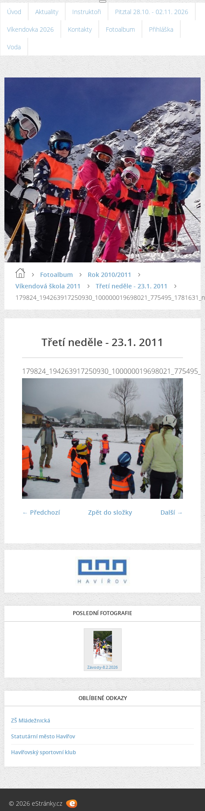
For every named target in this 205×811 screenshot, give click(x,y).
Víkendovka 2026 (30, 29)
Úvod (14, 11)
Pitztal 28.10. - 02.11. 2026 (151, 11)
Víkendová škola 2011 (48, 286)
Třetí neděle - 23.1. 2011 (132, 286)
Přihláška (161, 29)
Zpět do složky (110, 512)
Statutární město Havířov (43, 736)
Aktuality (46, 11)
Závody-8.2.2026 (102, 667)
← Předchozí (41, 512)
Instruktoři (86, 11)
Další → (171, 512)
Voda (14, 47)
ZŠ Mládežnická (30, 720)
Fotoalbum (120, 29)
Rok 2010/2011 (109, 274)
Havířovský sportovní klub (43, 752)
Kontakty (80, 29)
